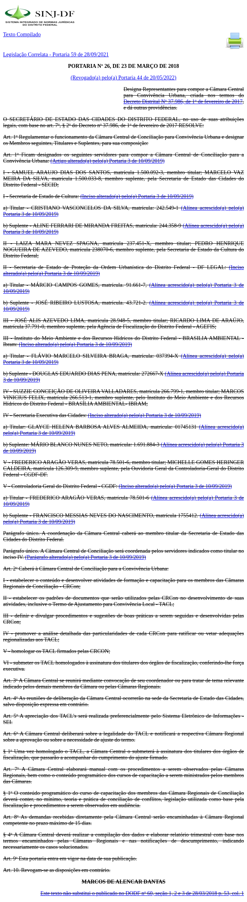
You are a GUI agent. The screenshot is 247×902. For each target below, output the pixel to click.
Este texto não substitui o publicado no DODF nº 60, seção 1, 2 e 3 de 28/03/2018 (142, 893)
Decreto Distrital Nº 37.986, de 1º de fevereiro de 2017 (183, 101)
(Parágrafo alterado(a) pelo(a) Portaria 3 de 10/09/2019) (85, 557)
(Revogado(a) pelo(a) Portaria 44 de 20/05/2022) (123, 78)
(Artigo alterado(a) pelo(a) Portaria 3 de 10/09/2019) (107, 161)
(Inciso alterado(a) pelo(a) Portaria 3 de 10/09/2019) (136, 196)
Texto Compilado (22, 34)
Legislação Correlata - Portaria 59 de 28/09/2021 (56, 54)
